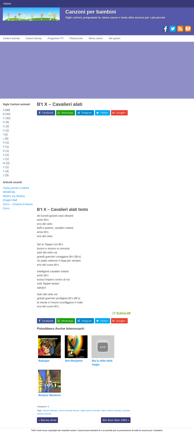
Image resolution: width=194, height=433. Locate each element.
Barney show (47, 420)
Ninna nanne (96, 38)
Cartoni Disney (34, 38)
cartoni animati (50, 410)
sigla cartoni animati (90, 410)
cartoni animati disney (68, 410)
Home (7, 3)
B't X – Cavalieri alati (59, 104)
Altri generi (114, 38)
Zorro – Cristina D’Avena (18, 204)
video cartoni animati (111, 410)
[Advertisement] (97, 70)
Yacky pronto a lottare (16, 187)
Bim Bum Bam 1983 (115, 420)
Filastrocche (76, 38)
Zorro (6, 208)
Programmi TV (55, 38)
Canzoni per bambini (90, 12)
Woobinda (9, 191)
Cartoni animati (11, 38)
